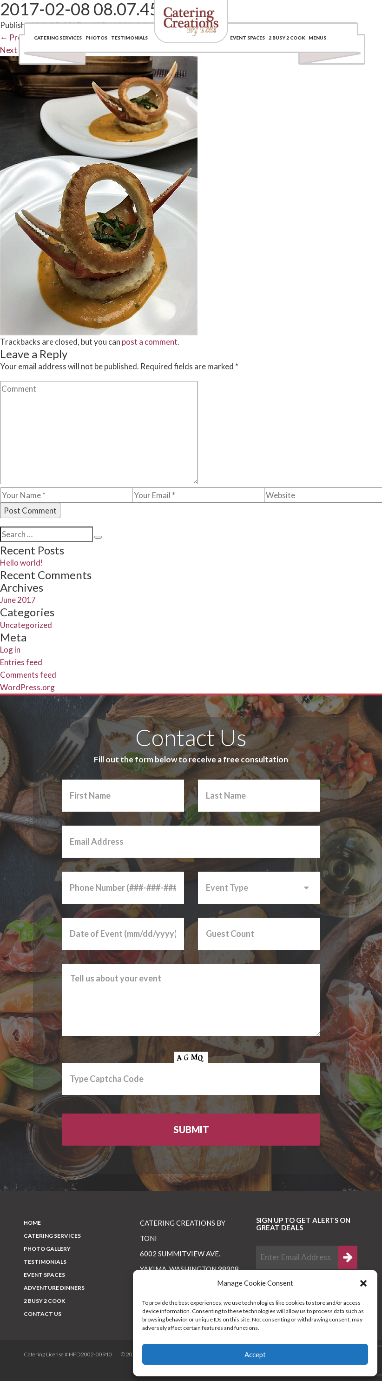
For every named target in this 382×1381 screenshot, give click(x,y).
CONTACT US (42, 1313)
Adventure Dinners (54, 1287)
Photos (96, 37)
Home (32, 1222)
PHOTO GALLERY (47, 1248)
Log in (10, 649)
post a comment (150, 342)
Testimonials (129, 37)
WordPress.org (27, 687)
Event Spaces (247, 37)
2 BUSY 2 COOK (287, 37)
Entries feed (21, 662)
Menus (317, 37)
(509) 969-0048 (308, 11)
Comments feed (28, 675)
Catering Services (58, 37)
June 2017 (18, 600)
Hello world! (21, 562)
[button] (363, 1283)
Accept (255, 1354)
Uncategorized (26, 625)
